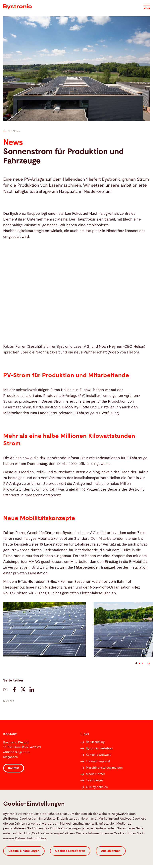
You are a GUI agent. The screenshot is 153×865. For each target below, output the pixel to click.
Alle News (11, 131)
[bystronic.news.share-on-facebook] (14, 689)
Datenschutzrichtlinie (30, 838)
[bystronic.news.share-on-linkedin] (31, 689)
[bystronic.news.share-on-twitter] (23, 689)
